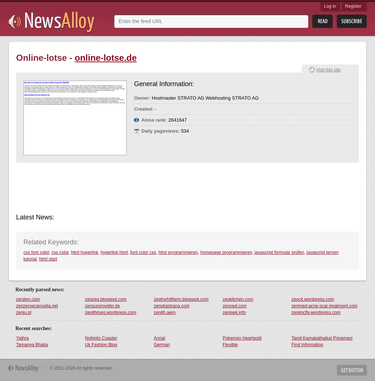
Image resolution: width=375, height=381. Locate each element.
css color (60, 252)
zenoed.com (234, 305)
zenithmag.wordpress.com (110, 312)
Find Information (307, 344)
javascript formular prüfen (279, 252)
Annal (159, 338)
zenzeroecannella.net (37, 305)
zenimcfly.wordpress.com (316, 312)
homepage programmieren (226, 252)
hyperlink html (114, 252)
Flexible (230, 344)
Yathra (22, 338)
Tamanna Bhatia (32, 344)
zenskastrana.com (171, 305)
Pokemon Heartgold (242, 338)
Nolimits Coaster (101, 338)
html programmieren (178, 252)
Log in (330, 6)
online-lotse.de (106, 58)
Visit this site (328, 70)
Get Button (352, 370)
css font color (36, 252)
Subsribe (352, 21)
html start (48, 259)
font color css (143, 252)
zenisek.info (234, 312)
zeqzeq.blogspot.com (105, 299)
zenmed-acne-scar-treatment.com (324, 305)
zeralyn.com (28, 299)
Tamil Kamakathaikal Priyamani (322, 338)
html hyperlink (84, 252)
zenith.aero (164, 312)
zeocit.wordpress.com (313, 299)
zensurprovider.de (102, 305)
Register (353, 6)
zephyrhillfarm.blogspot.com (181, 299)
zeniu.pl (23, 312)
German (162, 344)
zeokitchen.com (238, 299)
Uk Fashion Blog (101, 344)
